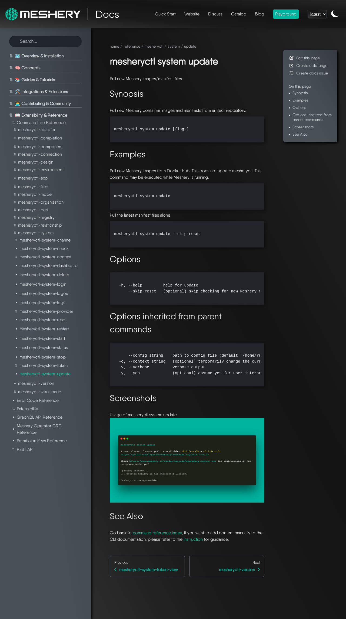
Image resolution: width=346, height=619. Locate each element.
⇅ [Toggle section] (10, 56)
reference (132, 46)
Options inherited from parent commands (312, 117)
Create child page (308, 65)
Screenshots (303, 127)
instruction (193, 539)
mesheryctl (154, 46)
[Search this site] (45, 41)
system (174, 46)
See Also (300, 134)
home (114, 46)
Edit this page (304, 58)
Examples (300, 100)
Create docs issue (308, 73)
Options (299, 107)
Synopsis (300, 92)
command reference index (157, 532)
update (190, 46)
